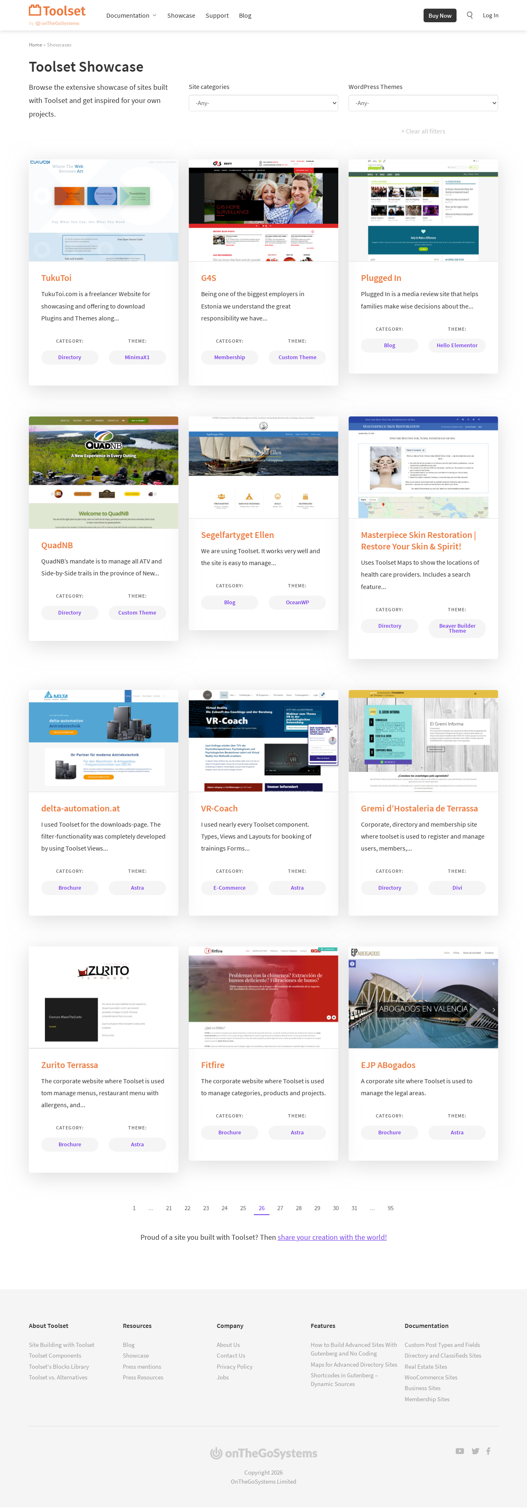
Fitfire (213, 1067)
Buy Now (440, 16)
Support (217, 16)
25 (243, 1210)
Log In (491, 16)
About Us (228, 1347)
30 (336, 1210)
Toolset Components (55, 1358)
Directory (69, 359)
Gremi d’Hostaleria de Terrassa (419, 810)
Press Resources (143, 1380)
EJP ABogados (388, 1067)
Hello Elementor (457, 347)
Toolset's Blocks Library (59, 1368)
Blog (245, 16)
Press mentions (142, 1368)
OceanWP (297, 604)
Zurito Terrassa (69, 1067)
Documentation (128, 16)
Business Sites (422, 1390)
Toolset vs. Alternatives (58, 1380)
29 (317, 1210)
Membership (229, 359)
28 (299, 1210)
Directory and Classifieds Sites (443, 1358)
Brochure (70, 889)
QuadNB (57, 547)
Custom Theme (297, 359)
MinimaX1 (137, 359)
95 (390, 1210)
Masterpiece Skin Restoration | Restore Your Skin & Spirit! (418, 542)
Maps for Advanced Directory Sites (354, 1366)
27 (280, 1210)
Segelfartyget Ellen (237, 536)
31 (354, 1210)
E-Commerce (229, 889)
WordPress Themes (376, 89)
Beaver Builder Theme (457, 630)
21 (169, 1210)
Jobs (223, 1380)
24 (224, 1210)
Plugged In (381, 280)
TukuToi (56, 280)
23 (206, 1210)
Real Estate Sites (426, 1368)
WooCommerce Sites (431, 1380)
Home (35, 47)
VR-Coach (219, 810)
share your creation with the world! (332, 1239)
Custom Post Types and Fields (442, 1347)
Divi (457, 889)
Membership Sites (427, 1401)
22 (187, 1210)
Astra (137, 889)
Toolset (57, 16)
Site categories (209, 89)
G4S (208, 280)
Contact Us (231, 1358)
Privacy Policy (235, 1368)
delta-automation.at (80, 810)
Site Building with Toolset (61, 1347)
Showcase (181, 16)
